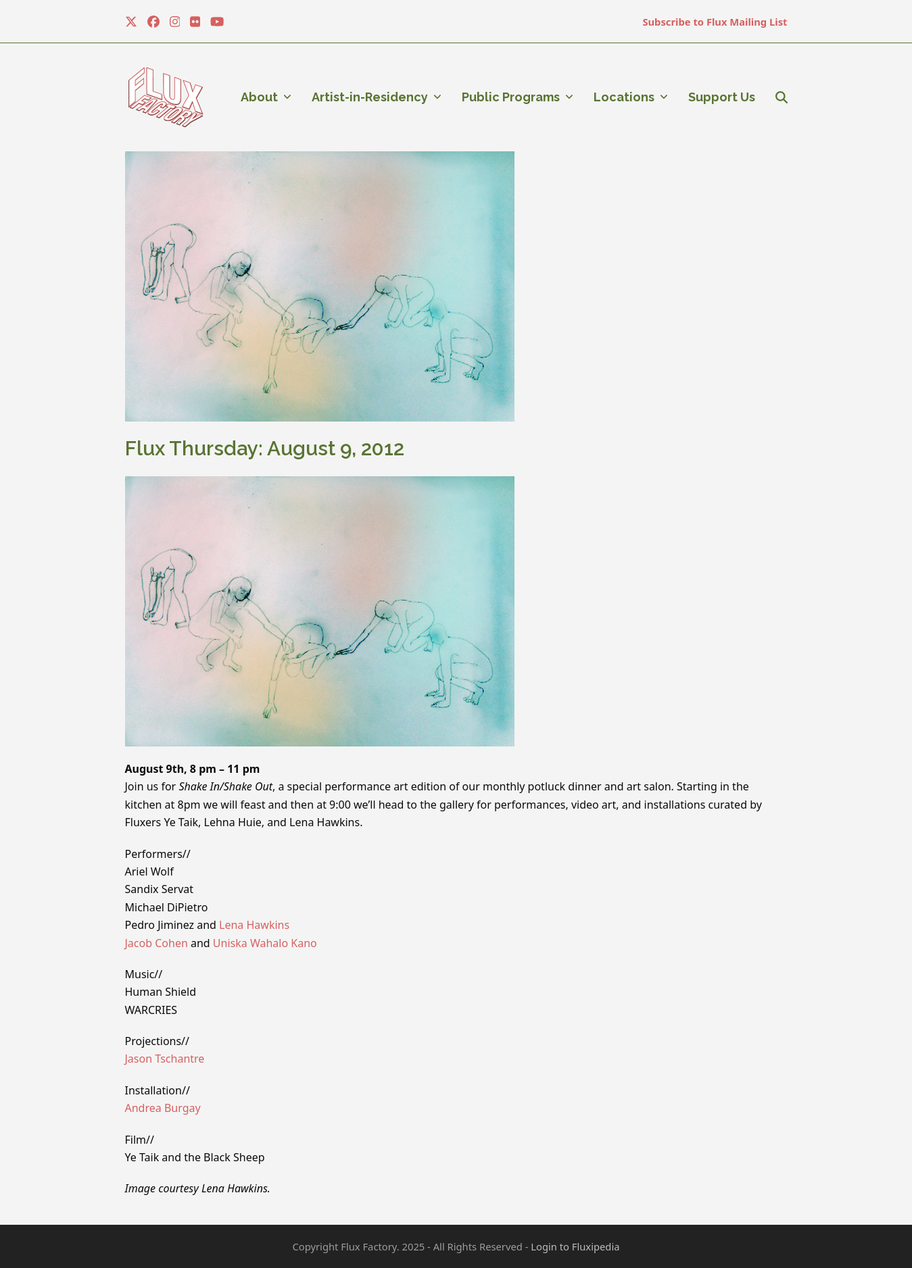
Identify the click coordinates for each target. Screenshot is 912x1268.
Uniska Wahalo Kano (265, 943)
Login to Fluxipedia (575, 1246)
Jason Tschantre (165, 1058)
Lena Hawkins (254, 924)
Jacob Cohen (156, 943)
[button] (781, 97)
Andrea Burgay (163, 1107)
